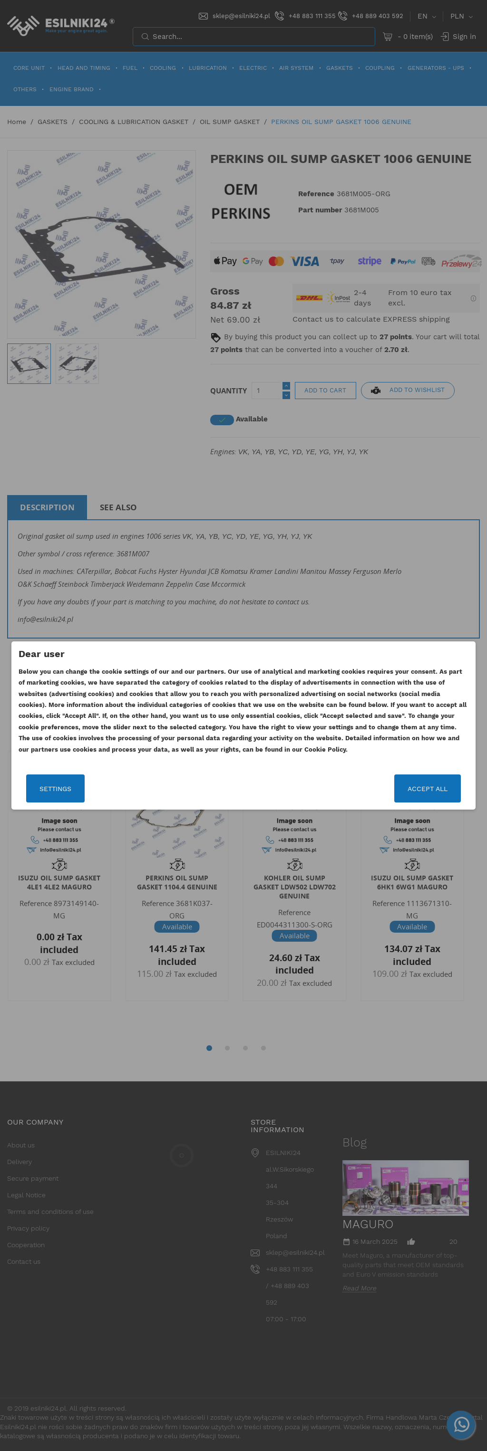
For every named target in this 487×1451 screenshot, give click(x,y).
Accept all (428, 788)
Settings (55, 788)
